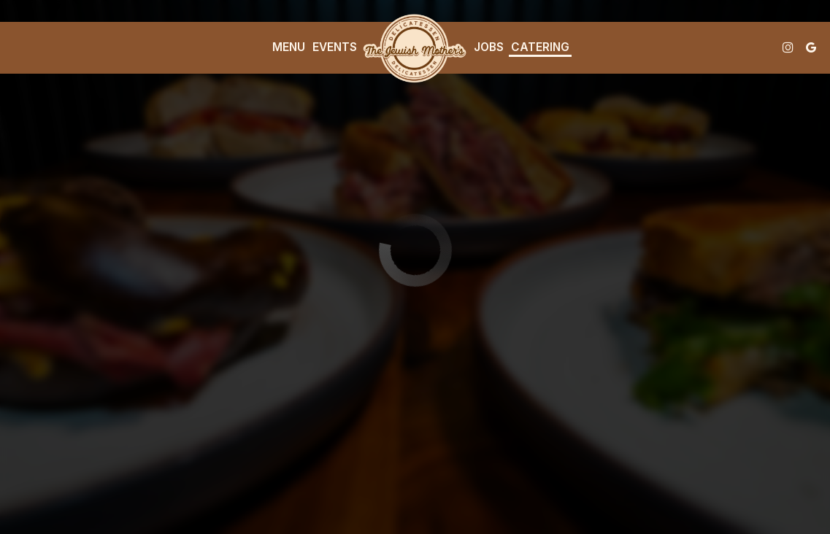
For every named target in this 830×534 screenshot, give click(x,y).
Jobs (489, 47)
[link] (415, 47)
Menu (288, 47)
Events (334, 47)
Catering (540, 47)
